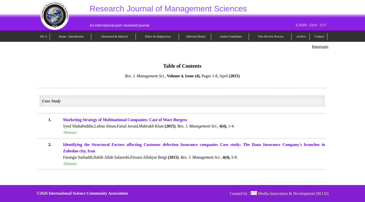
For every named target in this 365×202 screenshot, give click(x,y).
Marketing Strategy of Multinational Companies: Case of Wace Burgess (125, 120)
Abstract (70, 132)
